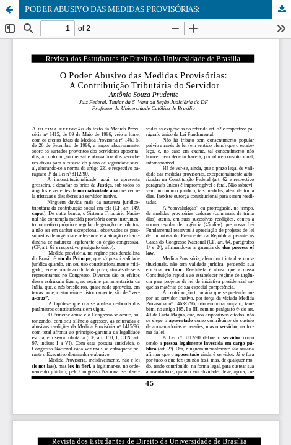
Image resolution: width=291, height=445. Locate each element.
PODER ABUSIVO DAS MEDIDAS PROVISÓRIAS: (112, 9)
